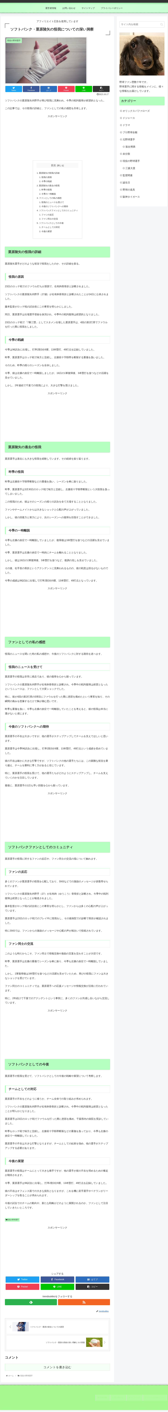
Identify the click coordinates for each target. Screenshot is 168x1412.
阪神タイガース (131, 196)
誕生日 (126, 182)
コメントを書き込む (57, 1371)
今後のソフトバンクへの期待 (55, 208)
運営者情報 (110, 1401)
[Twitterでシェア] (13, 89)
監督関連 (128, 175)
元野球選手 (129, 139)
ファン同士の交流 (49, 222)
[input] (141, 24)
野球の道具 (129, 189)
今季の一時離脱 (48, 195)
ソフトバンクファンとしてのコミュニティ (58, 213)
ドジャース (129, 118)
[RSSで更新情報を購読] (84, 1306)
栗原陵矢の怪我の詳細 (49, 173)
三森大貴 (130, 168)
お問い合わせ (123, 1401)
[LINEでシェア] (83, 89)
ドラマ (126, 125)
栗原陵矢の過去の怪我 (49, 186)
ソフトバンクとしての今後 (51, 226)
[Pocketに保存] (66, 89)
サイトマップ (137, 1401)
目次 (53, 165)
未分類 (126, 153)
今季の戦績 (46, 182)
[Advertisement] (57, 137)
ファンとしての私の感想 (50, 200)
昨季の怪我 (46, 191)
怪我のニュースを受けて (53, 204)
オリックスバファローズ (136, 111)
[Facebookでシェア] (31, 89)
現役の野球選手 (12, 1224)
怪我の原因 (46, 177)
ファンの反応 (47, 217)
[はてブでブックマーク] (48, 89)
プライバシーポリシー (155, 1401)
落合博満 (130, 146)
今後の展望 (46, 235)
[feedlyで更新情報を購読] (31, 1306)
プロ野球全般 (130, 132)
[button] (101, 89)
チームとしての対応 (50, 231)
